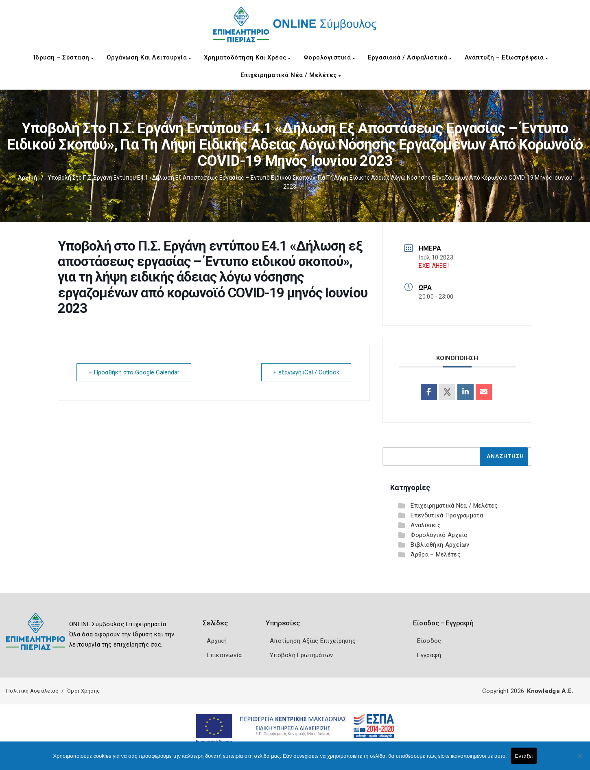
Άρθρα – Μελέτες (436, 554)
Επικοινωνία (224, 655)
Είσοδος (429, 641)
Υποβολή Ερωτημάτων (301, 655)
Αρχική (27, 177)
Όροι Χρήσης (83, 691)
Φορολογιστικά (329, 57)
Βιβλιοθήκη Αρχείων (440, 544)
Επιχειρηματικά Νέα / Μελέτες (290, 75)
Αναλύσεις (426, 525)
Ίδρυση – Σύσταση (63, 57)
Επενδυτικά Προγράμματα (447, 515)
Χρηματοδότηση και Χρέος (247, 57)
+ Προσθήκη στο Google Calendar (133, 372)
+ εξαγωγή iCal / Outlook (306, 372)
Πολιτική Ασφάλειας (32, 691)
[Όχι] (580, 760)
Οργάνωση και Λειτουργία (149, 57)
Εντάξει (524, 756)
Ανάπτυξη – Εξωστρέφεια (506, 57)
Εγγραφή (429, 655)
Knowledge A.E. (550, 691)
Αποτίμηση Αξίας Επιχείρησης (313, 641)
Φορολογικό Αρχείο (439, 535)
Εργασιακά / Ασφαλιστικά (410, 57)
